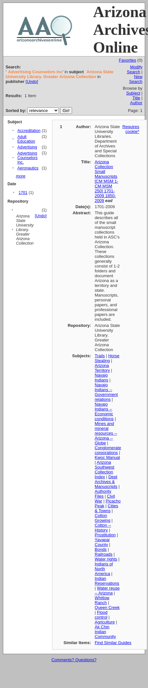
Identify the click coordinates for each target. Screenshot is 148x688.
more (21, 176)
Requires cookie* (130, 129)
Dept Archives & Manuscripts (106, 481)
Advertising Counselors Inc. (27, 158)
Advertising (27, 147)
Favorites (127, 60)
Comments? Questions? (73, 659)
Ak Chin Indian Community (105, 631)
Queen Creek (107, 607)
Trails (100, 355)
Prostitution (105, 534)
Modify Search (135, 69)
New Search (136, 79)
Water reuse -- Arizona (107, 590)
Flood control (101, 615)
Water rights (106, 559)
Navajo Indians (101, 377)
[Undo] (32, 81)
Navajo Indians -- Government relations (106, 392)
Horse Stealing (107, 358)
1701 (22, 192)
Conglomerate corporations (108, 450)
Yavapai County (102, 542)
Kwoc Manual (107, 457)
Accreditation (28, 130)
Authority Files (103, 494)
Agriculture (105, 622)
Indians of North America (104, 569)
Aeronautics (27, 168)
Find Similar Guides (113, 642)
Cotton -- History (103, 527)
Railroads (103, 554)
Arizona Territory (102, 368)
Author (136, 102)
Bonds (101, 549)
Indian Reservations (107, 581)
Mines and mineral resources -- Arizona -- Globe (106, 433)
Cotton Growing (102, 518)
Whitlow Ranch (102, 600)
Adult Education (26, 139)
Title (136, 98)
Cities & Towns (106, 508)
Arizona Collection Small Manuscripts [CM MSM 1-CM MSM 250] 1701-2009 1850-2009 (106, 181)
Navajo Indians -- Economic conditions (104, 411)
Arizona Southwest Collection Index (104, 469)
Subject (133, 93)
